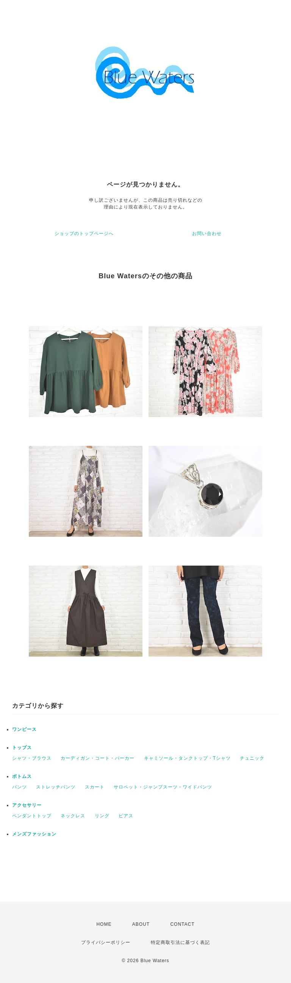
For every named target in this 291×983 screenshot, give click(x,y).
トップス (22, 747)
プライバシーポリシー (105, 942)
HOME (103, 924)
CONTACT (182, 924)
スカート (95, 787)
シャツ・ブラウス (32, 758)
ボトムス (22, 776)
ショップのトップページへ (84, 233)
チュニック (252, 758)
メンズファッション (34, 834)
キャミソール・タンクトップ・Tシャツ (187, 758)
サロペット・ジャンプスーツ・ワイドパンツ (163, 787)
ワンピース (24, 729)
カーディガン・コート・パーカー (98, 758)
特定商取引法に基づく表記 (180, 942)
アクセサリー (27, 805)
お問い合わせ (207, 233)
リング (102, 815)
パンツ (19, 787)
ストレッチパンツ (55, 787)
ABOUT (141, 924)
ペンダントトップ (32, 815)
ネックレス (73, 815)
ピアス (126, 815)
